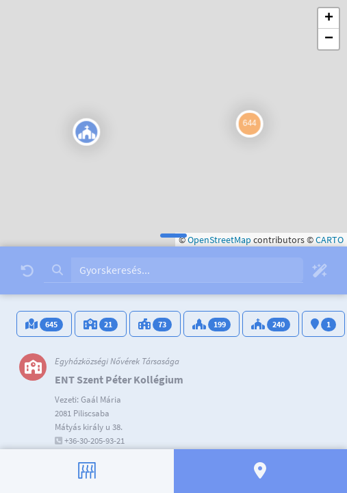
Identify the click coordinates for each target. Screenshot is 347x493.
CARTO (330, 239)
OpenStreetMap (219, 239)
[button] (71, 133)
